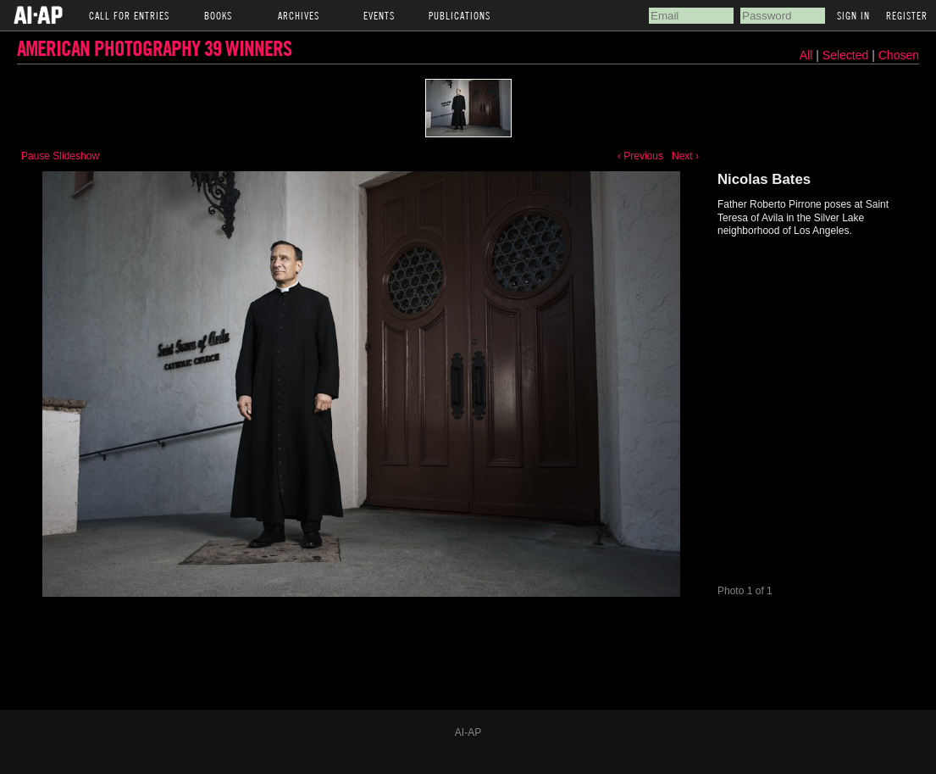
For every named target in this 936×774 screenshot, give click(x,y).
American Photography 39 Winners (154, 48)
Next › (685, 156)
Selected (847, 55)
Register (907, 15)
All (806, 55)
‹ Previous (640, 156)
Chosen (898, 55)
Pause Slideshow (60, 156)
